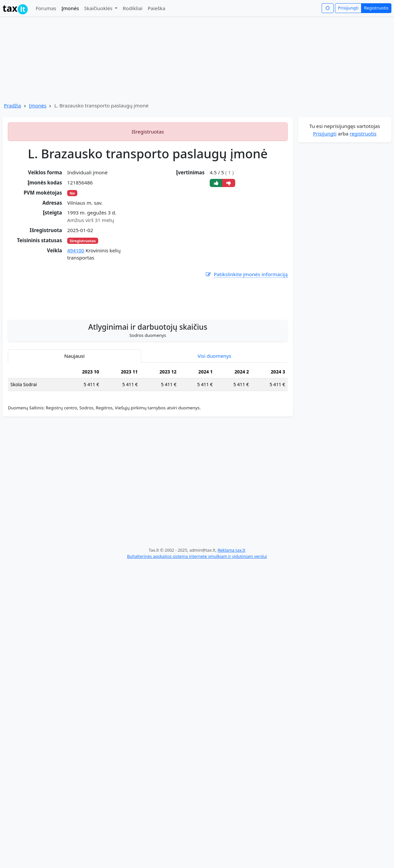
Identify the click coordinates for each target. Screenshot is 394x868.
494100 (75, 250)
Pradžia (12, 105)
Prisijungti (348, 8)
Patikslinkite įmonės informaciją (246, 274)
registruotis (363, 133)
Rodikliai (132, 8)
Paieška (156, 8)
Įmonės (70, 8)
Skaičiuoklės (99, 8)
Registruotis (376, 8)
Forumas (46, 8)
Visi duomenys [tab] (214, 356)
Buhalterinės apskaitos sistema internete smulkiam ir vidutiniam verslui (197, 556)
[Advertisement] (147, 295)
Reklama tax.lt (231, 550)
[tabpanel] (148, 380)
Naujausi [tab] (74, 356)
